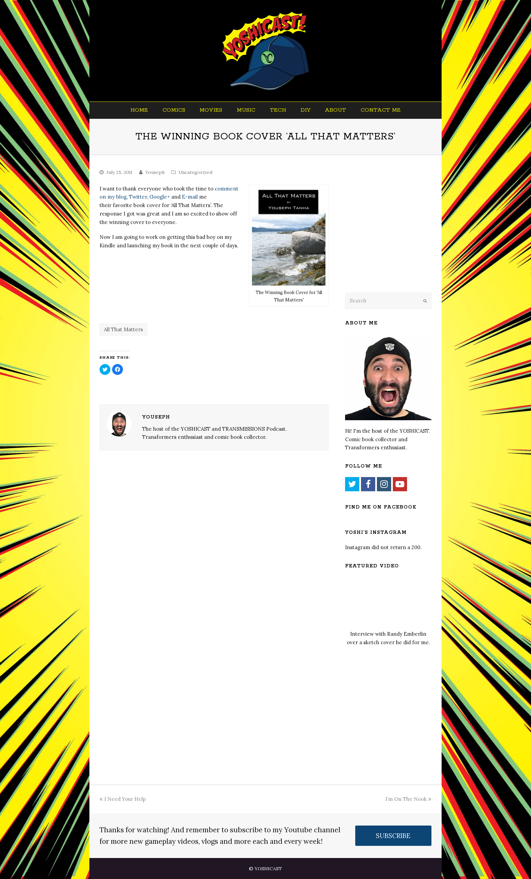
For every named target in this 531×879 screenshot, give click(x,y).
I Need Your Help (123, 799)
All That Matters (123, 329)
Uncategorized (195, 172)
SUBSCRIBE (393, 836)
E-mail (190, 197)
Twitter (138, 197)
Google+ (159, 197)
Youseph (155, 172)
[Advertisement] (392, 232)
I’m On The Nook (408, 799)
